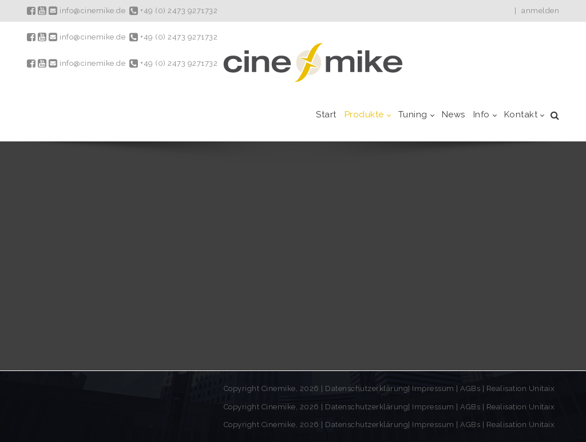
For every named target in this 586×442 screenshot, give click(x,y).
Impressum (434, 388)
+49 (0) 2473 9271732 (173, 10)
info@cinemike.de (87, 10)
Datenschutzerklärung (366, 388)
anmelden (540, 10)
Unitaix (542, 388)
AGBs (470, 388)
